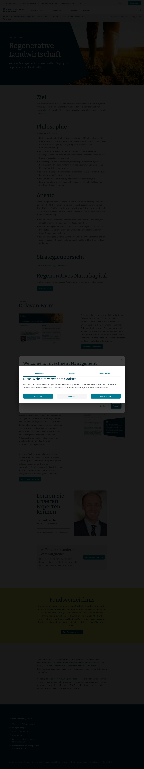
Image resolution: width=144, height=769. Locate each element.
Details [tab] (72, 373)
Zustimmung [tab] (39, 373)
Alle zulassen (105, 396)
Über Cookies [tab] (104, 373)
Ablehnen (72, 396)
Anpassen (38, 396)
